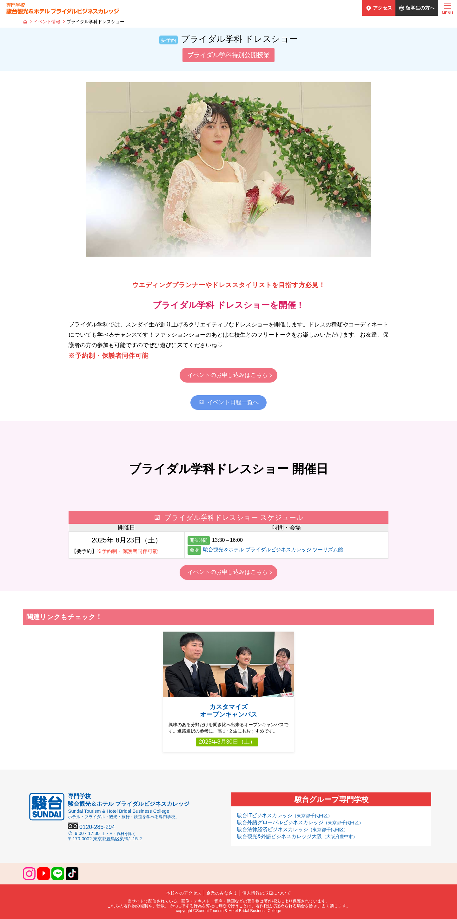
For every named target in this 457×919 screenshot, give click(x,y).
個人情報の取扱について (266, 893)
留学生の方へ (420, 7)
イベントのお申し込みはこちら (228, 375)
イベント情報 (47, 21)
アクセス (382, 7)
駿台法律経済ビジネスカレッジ (292, 829)
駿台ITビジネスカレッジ (284, 815)
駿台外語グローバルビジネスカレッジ (300, 822)
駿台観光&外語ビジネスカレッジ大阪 (297, 836)
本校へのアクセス (184, 893)
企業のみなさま (221, 893)
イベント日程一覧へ (229, 402)
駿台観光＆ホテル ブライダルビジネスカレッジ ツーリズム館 (273, 549)
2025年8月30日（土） (227, 741)
